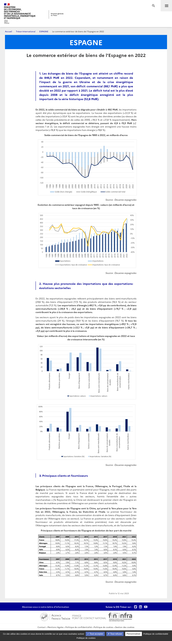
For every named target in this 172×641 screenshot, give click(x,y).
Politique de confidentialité (78, 627)
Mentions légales (55, 627)
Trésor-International (25, 31)
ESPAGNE (43, 31)
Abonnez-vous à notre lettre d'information (45, 607)
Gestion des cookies (124, 627)
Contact (42, 627)
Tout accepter (95, 634)
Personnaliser (134, 634)
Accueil (8, 31)
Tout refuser (115, 634)
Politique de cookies (103, 627)
